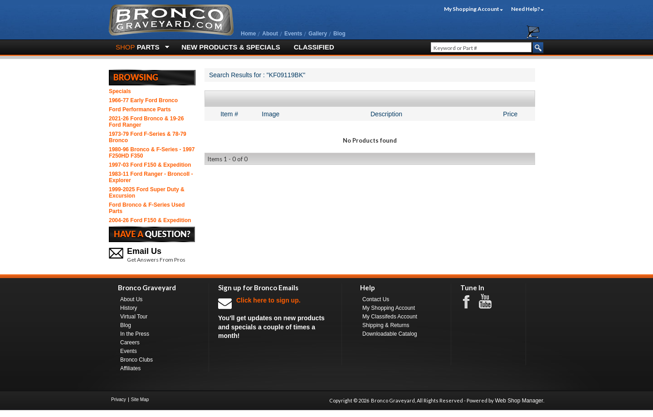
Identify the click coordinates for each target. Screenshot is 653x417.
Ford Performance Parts (140, 109)
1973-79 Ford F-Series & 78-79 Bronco (147, 137)
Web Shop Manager (519, 400)
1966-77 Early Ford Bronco (143, 100)
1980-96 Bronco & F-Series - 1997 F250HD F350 (152, 152)
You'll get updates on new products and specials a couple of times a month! (275, 317)
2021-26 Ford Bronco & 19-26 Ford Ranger (146, 121)
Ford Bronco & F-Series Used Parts (147, 208)
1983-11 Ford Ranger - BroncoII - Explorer (151, 177)
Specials (120, 91)
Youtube (490, 301)
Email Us (144, 251)
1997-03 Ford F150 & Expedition (150, 165)
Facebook (471, 301)
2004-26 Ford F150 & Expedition (150, 220)
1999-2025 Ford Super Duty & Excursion (147, 192)
